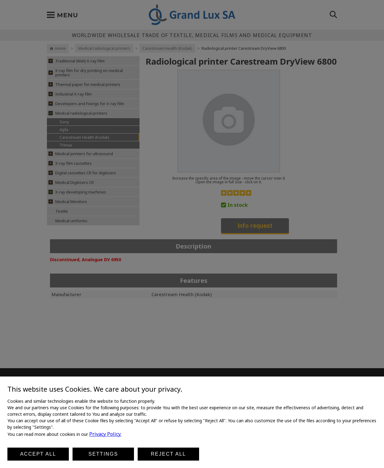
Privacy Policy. (105, 434)
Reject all (168, 454)
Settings (103, 454)
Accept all (38, 454)
